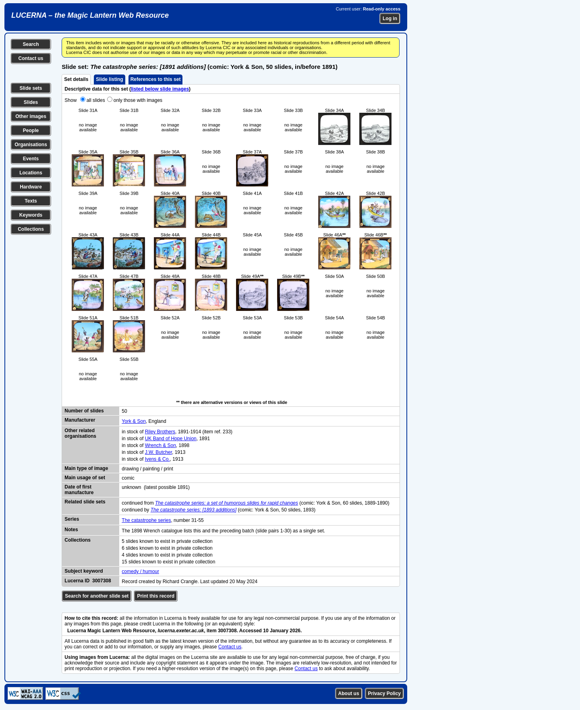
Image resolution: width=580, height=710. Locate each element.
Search (31, 44)
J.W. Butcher (158, 452)
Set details (76, 79)
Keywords (30, 215)
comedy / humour (140, 571)
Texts (31, 201)
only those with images (138, 100)
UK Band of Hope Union (171, 438)
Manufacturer (79, 420)
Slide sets (30, 88)
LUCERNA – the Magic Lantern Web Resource (90, 15)
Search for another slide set (96, 596)
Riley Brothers (160, 432)
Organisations (30, 144)
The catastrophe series (146, 520)
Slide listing (109, 79)
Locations (30, 173)
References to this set (155, 79)
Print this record (155, 596)
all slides (96, 100)
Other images (30, 116)
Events (31, 158)
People (31, 130)
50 (124, 411)
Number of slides (84, 411)
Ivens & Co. (157, 459)
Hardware (31, 187)
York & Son (134, 421)
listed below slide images (160, 89)
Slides (31, 102)
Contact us (30, 58)
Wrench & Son (160, 445)
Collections (31, 229)
